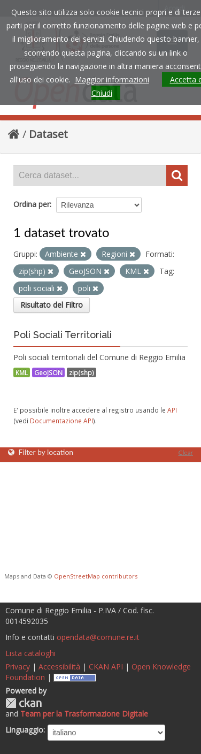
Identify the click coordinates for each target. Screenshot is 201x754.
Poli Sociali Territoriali (62, 334)
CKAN (23, 703)
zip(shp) (81, 372)
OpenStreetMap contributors (95, 576)
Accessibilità (59, 666)
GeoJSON (48, 372)
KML (22, 372)
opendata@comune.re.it (98, 637)
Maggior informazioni (112, 79)
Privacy (17, 666)
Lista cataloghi (30, 653)
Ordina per (31, 204)
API (172, 410)
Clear (185, 452)
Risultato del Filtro (51, 305)
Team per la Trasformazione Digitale (84, 714)
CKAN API (106, 666)
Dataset (48, 134)
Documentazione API (61, 420)
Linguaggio (24, 730)
